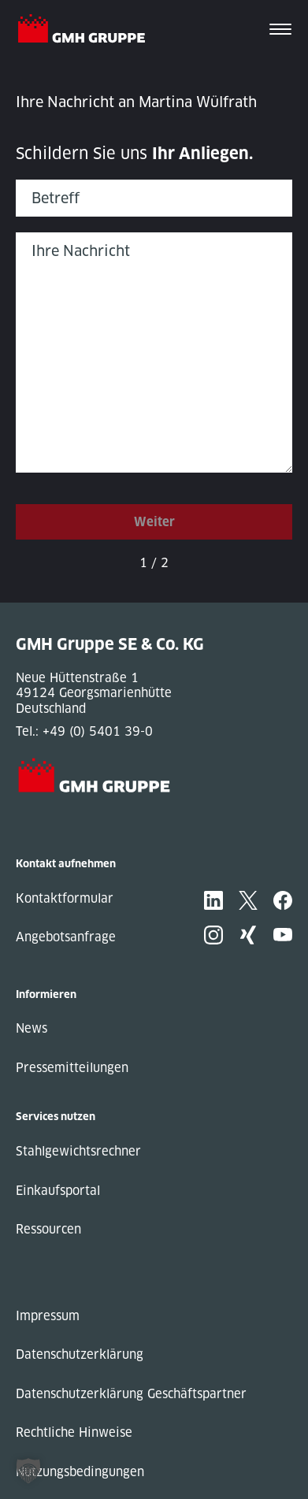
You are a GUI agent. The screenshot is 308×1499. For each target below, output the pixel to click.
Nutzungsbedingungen (80, 1471)
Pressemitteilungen (72, 1067)
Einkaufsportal (58, 1190)
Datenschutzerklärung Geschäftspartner (131, 1393)
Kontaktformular (64, 898)
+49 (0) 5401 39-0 (98, 731)
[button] (28, 1470)
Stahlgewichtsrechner (78, 1151)
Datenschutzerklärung (79, 1354)
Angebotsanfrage (66, 936)
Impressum (48, 1315)
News (31, 1028)
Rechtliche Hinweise (74, 1432)
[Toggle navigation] (280, 31)
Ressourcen (48, 1229)
